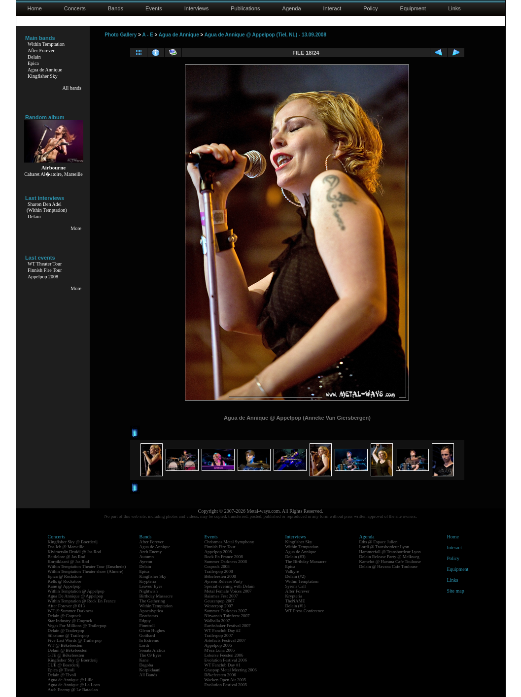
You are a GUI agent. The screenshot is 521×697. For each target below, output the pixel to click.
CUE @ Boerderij (64, 665)
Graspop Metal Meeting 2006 (231, 669)
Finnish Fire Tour (45, 270)
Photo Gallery (120, 34)
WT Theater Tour (45, 263)
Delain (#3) (295, 556)
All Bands (148, 674)
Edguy (145, 620)
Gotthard (147, 635)
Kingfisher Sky (43, 76)
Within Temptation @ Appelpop (76, 591)
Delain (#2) (295, 576)
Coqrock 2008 (217, 566)
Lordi (144, 645)
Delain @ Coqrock (64, 615)
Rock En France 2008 (224, 556)
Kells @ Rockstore (64, 581)
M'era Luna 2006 (220, 650)
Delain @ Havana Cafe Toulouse (388, 566)
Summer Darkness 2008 (226, 561)
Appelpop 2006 (218, 645)
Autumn (146, 556)
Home (35, 8)
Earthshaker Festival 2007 (228, 625)
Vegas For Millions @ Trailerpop (77, 625)
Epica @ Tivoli (61, 669)
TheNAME (295, 600)
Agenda (291, 8)
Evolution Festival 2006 (226, 660)
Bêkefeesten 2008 (220, 576)
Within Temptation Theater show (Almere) (86, 571)
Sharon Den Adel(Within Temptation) (47, 207)
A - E (147, 34)
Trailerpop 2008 (219, 571)
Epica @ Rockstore (65, 576)
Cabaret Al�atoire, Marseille (53, 174)
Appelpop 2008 (43, 276)
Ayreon (145, 561)
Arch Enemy (150, 551)
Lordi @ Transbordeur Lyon (384, 546)
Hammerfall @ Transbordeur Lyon (390, 551)
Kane (144, 660)
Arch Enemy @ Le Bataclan (73, 689)
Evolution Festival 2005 (226, 684)
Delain (34, 57)
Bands (115, 8)
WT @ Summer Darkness (71, 610)
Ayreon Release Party (224, 581)
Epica (33, 63)
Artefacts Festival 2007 (225, 640)
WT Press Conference (304, 610)
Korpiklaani (150, 669)
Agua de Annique (45, 69)
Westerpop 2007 (219, 605)
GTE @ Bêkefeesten (66, 655)
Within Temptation (46, 44)
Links (454, 8)
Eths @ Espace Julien (378, 541)
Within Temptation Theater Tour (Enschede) (87, 566)
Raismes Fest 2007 (221, 596)
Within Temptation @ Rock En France (82, 600)
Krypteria (147, 581)
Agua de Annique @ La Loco (74, 684)
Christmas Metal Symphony (229, 541)
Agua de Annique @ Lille (71, 679)
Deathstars (148, 615)
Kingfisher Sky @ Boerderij (73, 541)
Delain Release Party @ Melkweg (389, 556)
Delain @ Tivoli (62, 674)
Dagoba (146, 665)
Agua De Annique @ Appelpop (76, 596)
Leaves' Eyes (151, 586)
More (75, 228)
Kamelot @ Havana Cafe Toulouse (390, 561)
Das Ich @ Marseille (66, 546)
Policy (370, 8)
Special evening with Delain (230, 586)
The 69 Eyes (150, 655)
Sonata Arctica (152, 650)
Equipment (413, 8)
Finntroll (147, 625)
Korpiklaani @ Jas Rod (68, 561)
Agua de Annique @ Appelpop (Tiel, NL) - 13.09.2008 (265, 34)
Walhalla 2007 (217, 620)
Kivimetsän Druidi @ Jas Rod (74, 551)
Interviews (196, 8)
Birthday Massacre (156, 596)
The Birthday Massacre (306, 561)
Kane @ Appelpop (64, 586)
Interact (332, 8)
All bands (71, 88)
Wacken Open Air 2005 (225, 679)
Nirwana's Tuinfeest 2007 (227, 615)
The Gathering (152, 600)
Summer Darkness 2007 (226, 610)
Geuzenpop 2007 (220, 600)
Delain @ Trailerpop (66, 630)
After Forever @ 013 (66, 605)
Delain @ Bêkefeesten (68, 650)
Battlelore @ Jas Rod (67, 556)
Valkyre (292, 571)
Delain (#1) (295, 605)
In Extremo (149, 640)
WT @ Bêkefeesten (65, 645)
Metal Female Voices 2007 (228, 591)
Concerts (75, 8)
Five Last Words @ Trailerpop (75, 640)
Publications (245, 8)
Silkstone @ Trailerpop (68, 635)
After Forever (41, 50)
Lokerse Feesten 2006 (224, 655)
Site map (455, 591)
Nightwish (148, 591)
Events (153, 8)
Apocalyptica (151, 610)
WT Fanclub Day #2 (223, 630)
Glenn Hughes (152, 630)
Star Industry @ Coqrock (70, 620)
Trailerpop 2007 (219, 635)
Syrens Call (295, 586)
